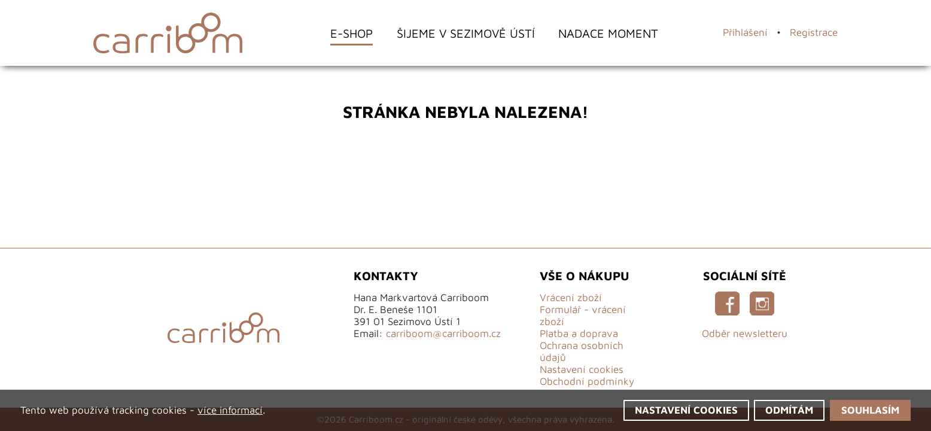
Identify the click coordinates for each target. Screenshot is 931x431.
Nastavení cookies (581, 369)
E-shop (351, 33)
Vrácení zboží (571, 297)
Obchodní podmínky (587, 381)
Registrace (814, 32)
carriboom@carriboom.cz (443, 333)
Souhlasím (870, 410)
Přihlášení (745, 32)
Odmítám (789, 410)
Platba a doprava (579, 333)
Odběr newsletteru (744, 333)
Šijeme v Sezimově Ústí (466, 33)
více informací (230, 410)
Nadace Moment (608, 33)
